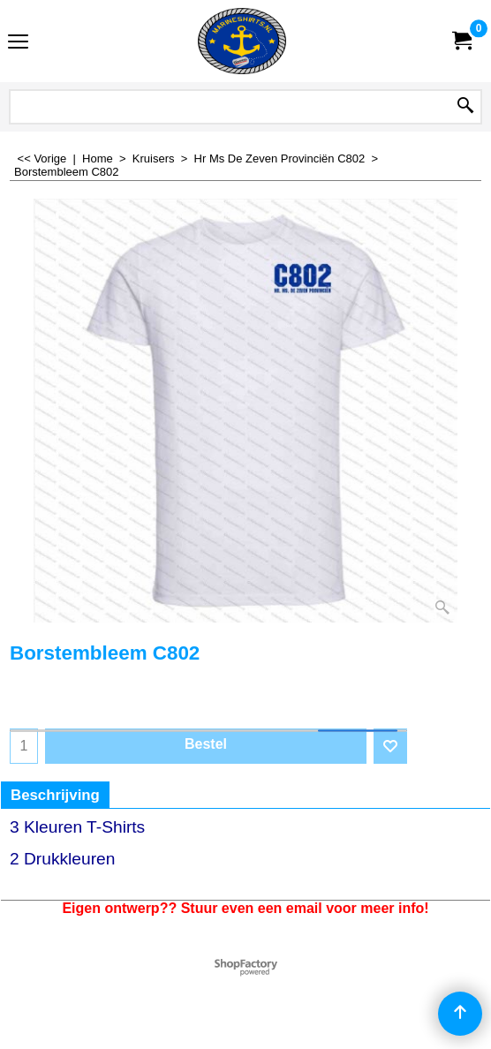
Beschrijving (55, 795)
